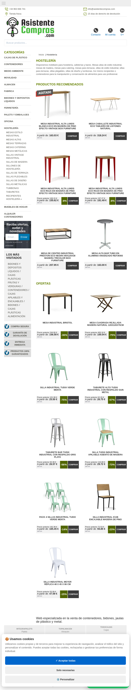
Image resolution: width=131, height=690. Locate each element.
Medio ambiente (14, 71)
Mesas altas (13, 139)
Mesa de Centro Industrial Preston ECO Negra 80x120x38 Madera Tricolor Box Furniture (57, 255)
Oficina (8, 121)
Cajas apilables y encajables (15, 298)
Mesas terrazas (16, 143)
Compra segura (20, 326)
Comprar (72, 136)
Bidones (13, 305)
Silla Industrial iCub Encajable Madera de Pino (105, 518)
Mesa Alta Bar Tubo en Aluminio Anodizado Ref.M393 (105, 254)
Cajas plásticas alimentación (16, 313)
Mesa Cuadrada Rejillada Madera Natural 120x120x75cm (105, 324)
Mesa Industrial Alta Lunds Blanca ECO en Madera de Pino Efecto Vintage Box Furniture (57, 126)
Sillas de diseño (16, 180)
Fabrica (9, 91)
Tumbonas (12, 188)
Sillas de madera (16, 162)
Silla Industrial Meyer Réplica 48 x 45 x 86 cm (57, 583)
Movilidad (10, 77)
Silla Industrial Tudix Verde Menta (57, 388)
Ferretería (11, 108)
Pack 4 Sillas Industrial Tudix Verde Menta (57, 518)
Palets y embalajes (16, 114)
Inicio (41, 54)
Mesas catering (16, 147)
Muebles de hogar (15, 207)
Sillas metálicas (16, 184)
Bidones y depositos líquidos (14, 268)
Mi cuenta (110, 32)
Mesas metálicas (16, 151)
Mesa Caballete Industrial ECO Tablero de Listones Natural (105, 126)
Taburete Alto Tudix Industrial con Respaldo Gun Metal (106, 390)
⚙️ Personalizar (65, 685)
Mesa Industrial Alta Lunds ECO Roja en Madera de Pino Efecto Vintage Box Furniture (57, 191)
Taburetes (12, 192)
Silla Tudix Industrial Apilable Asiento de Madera (105, 453)
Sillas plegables (16, 176)
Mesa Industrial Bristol (57, 323)
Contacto (95, 32)
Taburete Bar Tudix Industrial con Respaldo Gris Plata (57, 454)
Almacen (9, 84)
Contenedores (13, 64)
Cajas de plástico (15, 57)
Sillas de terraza (17, 173)
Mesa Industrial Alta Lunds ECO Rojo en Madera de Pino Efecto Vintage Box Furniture (105, 191)
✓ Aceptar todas (66, 666)
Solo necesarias (65, 676)
